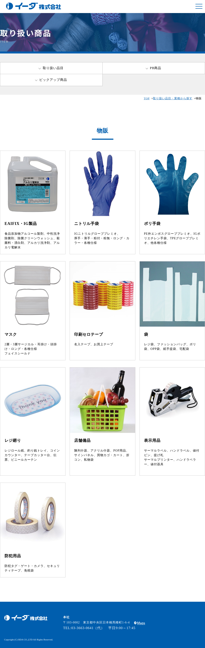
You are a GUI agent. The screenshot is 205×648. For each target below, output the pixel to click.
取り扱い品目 (53, 68)
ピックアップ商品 (53, 79)
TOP (147, 98)
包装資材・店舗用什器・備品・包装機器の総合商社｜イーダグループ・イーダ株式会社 (33, 6)
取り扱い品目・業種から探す (172, 98)
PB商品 (155, 68)
